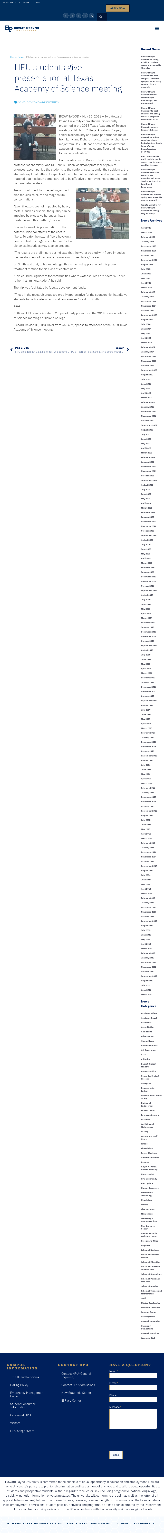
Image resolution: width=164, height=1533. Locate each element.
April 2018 (146, 668)
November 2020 (148, 526)
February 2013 (148, 953)
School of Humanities (151, 1274)
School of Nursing (149, 1286)
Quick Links (9, 3)
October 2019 (147, 586)
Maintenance (147, 1213)
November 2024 (148, 306)
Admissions (146, 1031)
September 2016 (149, 755)
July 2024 (145, 324)
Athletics (145, 1059)
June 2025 (146, 273)
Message (115, 1407)
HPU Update (147, 1183)
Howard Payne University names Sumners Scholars (149, 127)
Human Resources (150, 1188)
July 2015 (145, 820)
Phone (113, 1395)
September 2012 (149, 976)
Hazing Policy (19, 1385)
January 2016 (147, 792)
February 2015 (148, 843)
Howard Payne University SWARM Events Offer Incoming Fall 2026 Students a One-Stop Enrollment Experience (151, 178)
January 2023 (147, 407)
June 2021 (146, 494)
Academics (146, 1022)
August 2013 (147, 925)
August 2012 (147, 980)
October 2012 (147, 971)
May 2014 (145, 884)
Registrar (145, 1245)
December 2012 (148, 962)
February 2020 (148, 567)
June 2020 (146, 549)
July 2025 (145, 269)
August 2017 (147, 705)
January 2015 (147, 847)
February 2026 (148, 237)
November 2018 (148, 636)
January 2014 (147, 902)
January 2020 (147, 572)
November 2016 (148, 746)
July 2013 (145, 930)
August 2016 (147, 760)
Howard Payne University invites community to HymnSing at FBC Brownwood (149, 97)
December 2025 (148, 246)
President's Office (149, 1241)
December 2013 (148, 907)
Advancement (147, 1036)
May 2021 (145, 498)
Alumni (36, 3)
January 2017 (147, 737)
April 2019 (146, 613)
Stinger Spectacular (150, 1303)
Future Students (149, 1153)
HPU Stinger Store (22, 1431)
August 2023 (147, 374)
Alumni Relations (149, 1045)
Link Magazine (148, 1209)
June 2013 (146, 934)
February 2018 (148, 677)
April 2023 (146, 393)
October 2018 (147, 641)
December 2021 (148, 466)
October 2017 (147, 696)
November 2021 (148, 471)
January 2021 (147, 517)
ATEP (143, 1054)
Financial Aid (147, 1148)
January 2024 (147, 351)
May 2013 (145, 939)
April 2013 (146, 944)
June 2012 (146, 990)
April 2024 (146, 338)
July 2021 (145, 489)
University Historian (150, 1321)
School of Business (150, 1250)
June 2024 (146, 328)
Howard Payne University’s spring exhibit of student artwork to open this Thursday (151, 62)
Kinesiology (146, 1200)
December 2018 (148, 631)
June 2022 (146, 439)
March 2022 (146, 452)
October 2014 (147, 861)
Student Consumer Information (22, 1405)
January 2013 (147, 957)
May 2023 (145, 388)
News (20, 57)
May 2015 (145, 829)
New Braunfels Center (76, 1393)
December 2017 (148, 687)
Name (113, 1371)
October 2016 (147, 751)
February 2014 (148, 898)
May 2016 (145, 774)
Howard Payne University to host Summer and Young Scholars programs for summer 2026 (150, 114)
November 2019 (148, 581)
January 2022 (147, 462)
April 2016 (146, 778)
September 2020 (149, 535)
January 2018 (147, 682)
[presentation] (135, 1439)
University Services (150, 1333)
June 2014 (146, 879)
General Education (150, 1157)
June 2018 (146, 659)
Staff (143, 1298)
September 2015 (149, 811)
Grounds (145, 1162)
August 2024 (147, 319)
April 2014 (146, 889)
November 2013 (148, 912)
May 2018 (145, 664)
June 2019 (146, 604)
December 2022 (148, 411)
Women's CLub (148, 1338)
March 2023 (146, 397)
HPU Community (149, 1178)
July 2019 (145, 599)
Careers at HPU (20, 1415)
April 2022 (146, 448)
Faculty (144, 1131)
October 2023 (147, 365)
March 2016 (146, 783)
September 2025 (149, 260)
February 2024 (148, 347)
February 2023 (148, 402)
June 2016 (146, 769)
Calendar (24, 3)
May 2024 (145, 333)
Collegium (146, 1083)
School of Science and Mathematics (38, 102)
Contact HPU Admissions (78, 1385)
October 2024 (147, 310)
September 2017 (149, 700)
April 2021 (146, 503)
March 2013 (146, 948)
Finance (145, 1143)
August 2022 (147, 429)
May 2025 (145, 278)
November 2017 (148, 691)
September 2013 (149, 921)
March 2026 (146, 232)
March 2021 (146, 508)
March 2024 (146, 342)
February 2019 (148, 622)
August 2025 (147, 264)
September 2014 (149, 866)
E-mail (113, 1383)
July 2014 (145, 875)
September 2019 (149, 590)
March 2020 (146, 563)
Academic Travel (149, 1018)
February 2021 (148, 512)
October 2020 (147, 530)
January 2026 (147, 241)
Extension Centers (150, 1115)
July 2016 (145, 765)
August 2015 (147, 815)
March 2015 (146, 838)
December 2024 (148, 301)
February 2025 (148, 292)
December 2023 (148, 356)
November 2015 (148, 801)
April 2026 (146, 227)
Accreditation (147, 1027)
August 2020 (147, 540)
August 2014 (147, 870)
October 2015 (147, 806)
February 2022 (148, 457)
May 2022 (145, 443)
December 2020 (148, 521)
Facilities (145, 1119)
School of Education (150, 1262)
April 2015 (146, 833)
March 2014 (146, 893)
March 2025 (146, 287)
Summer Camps (148, 1312)
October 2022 (147, 420)
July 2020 (145, 544)
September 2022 (149, 425)
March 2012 (146, 994)
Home (13, 57)
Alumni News (147, 1041)
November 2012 (148, 967)
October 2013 (147, 916)
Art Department (148, 1050)
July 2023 (145, 379)
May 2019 (145, 609)
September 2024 (149, 315)
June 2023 (146, 384)
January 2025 (147, 296)
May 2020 (145, 553)
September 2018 (149, 645)
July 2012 (145, 985)
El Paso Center (148, 1110)
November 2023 (148, 361)
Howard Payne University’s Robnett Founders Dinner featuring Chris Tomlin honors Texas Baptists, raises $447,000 (151, 143)
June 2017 (146, 714)
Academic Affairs (149, 1013)
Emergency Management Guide (27, 1394)
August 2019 (147, 595)
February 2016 (148, 788)
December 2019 (148, 576)
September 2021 (149, 480)
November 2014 (148, 856)
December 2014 (148, 852)
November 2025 (148, 250)
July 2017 (145, 710)
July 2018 (145, 654)
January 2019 (147, 627)
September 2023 (149, 370)
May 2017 (145, 719)
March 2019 (146, 618)
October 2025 (147, 255)
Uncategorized (148, 1316)
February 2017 (148, 732)
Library (144, 1204)
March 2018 (146, 673)
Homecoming (147, 1174)
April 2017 (146, 723)
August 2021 (147, 485)
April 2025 (146, 283)
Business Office (148, 1071)
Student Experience (150, 1307)
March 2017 (146, 728)
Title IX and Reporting (24, 1377)
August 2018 (147, 650)
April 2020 (146, 558)
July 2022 (145, 434)
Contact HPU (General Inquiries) (76, 1375)
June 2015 (146, 824)
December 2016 (148, 742)
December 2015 (148, 797)
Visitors (15, 1423)
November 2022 (148, 416)
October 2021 (147, 475)
